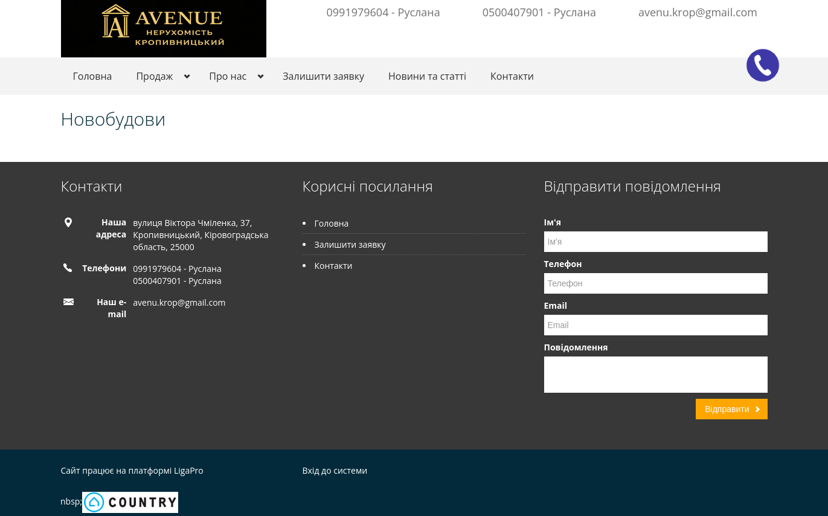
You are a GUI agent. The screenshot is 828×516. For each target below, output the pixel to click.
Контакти (512, 76)
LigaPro (189, 470)
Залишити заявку (323, 76)
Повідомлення (576, 347)
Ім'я (552, 222)
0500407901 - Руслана (539, 12)
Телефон (563, 263)
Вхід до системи (335, 470)
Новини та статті (427, 76)
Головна (92, 76)
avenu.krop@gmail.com (697, 12)
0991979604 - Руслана (383, 12)
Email (556, 305)
